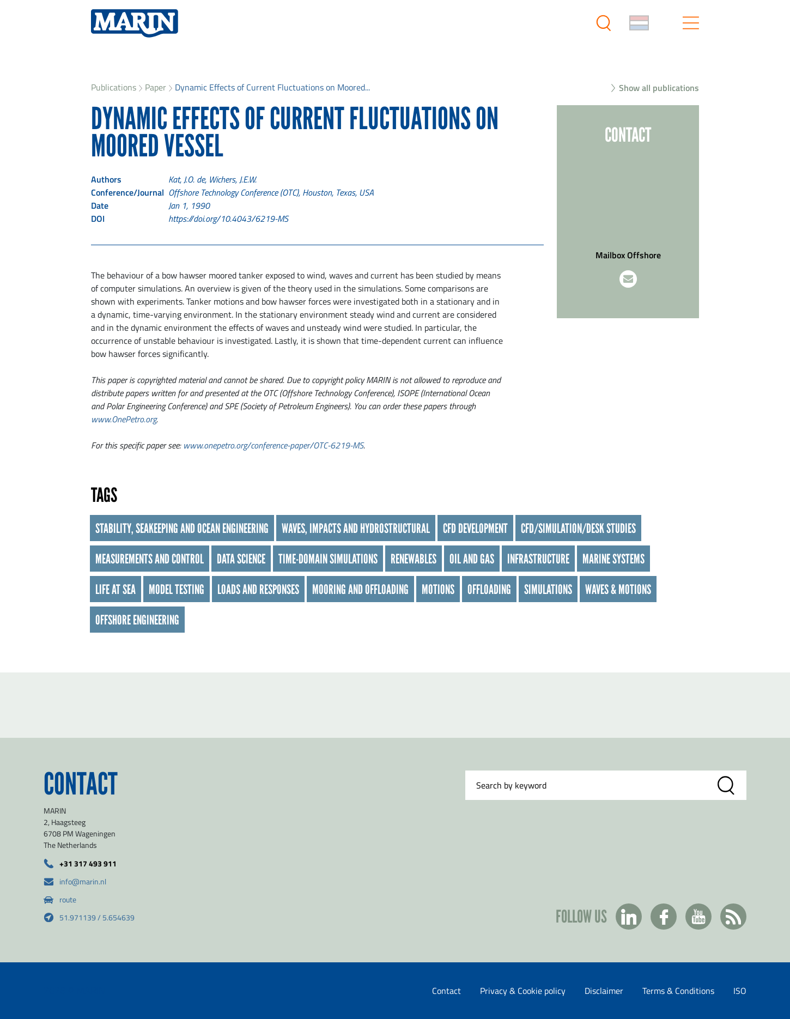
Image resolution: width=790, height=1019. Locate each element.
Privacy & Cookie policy (523, 991)
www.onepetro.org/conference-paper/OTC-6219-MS (273, 445)
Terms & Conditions (678, 991)
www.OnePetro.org (123, 419)
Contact (446, 991)
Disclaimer (604, 991)
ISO (739, 991)
